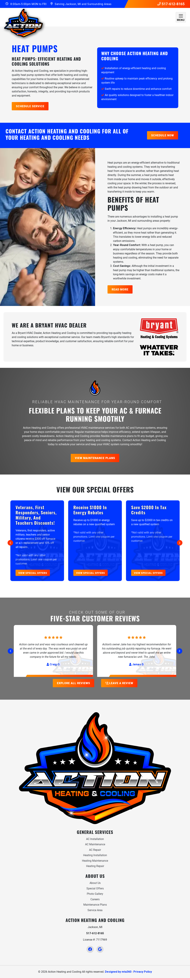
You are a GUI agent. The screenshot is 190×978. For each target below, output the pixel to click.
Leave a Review (119, 683)
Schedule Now (162, 135)
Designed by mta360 (118, 971)
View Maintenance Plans (95, 458)
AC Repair (95, 849)
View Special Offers (32, 572)
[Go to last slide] (10, 543)
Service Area (95, 910)
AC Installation (95, 839)
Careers (95, 899)
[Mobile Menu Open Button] (181, 17)
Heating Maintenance (95, 860)
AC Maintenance (95, 844)
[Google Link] (100, 949)
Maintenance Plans (95, 904)
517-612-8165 (171, 4)
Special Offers (95, 888)
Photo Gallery (95, 893)
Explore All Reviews (73, 683)
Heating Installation (95, 855)
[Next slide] (179, 543)
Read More (120, 289)
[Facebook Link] (90, 949)
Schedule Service (30, 106)
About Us (95, 883)
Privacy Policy (142, 971)
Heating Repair (95, 866)
